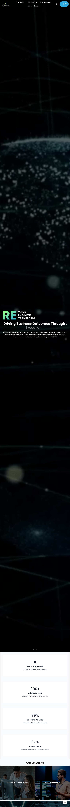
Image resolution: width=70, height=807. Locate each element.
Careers (36, 6)
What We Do (20, 2)
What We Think (32, 2)
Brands (30, 6)
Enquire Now (65, 4)
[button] (33, 649)
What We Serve (45, 2)
